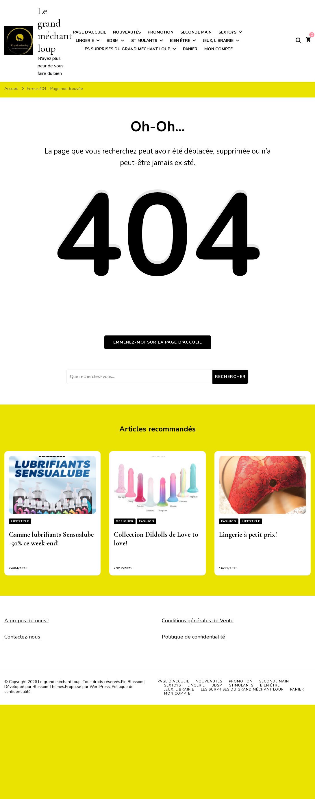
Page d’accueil (89, 32)
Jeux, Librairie (218, 40)
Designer (125, 521)
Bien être (180, 40)
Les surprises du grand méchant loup (126, 49)
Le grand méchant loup (55, 30)
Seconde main (196, 32)
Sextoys (227, 32)
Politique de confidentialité (193, 636)
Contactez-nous (22, 636)
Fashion (146, 521)
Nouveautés (127, 32)
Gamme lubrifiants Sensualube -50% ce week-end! (51, 538)
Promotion (160, 32)
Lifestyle (20, 521)
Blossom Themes (48, 686)
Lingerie (85, 40)
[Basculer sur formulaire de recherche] (298, 40)
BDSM (112, 40)
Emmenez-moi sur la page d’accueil (157, 342)
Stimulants (144, 40)
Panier (190, 49)
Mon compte (218, 49)
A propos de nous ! (26, 620)
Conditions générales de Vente (198, 620)
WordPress (100, 686)
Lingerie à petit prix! (248, 534)
